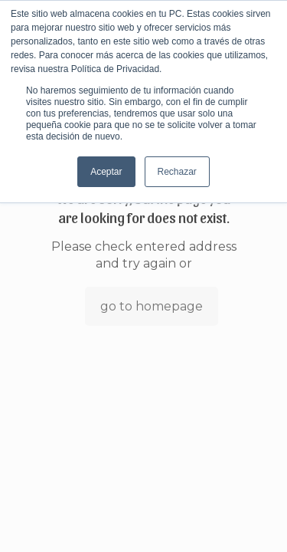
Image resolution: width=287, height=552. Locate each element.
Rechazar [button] (177, 171)
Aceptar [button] (106, 171)
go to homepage (151, 306)
